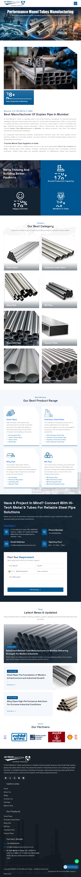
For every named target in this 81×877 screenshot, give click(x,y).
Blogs (6, 795)
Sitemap (7, 802)
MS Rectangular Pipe (54, 482)
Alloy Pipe (10, 461)
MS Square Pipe (52, 477)
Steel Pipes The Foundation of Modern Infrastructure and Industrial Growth (26, 676)
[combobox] (12, 571)
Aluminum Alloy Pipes (16, 480)
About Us (7, 792)
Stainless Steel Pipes (54, 419)
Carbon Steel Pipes (15, 437)
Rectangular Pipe (15, 435)
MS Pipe (48, 461)
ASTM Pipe (12, 442)
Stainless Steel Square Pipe (56, 437)
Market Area (8, 806)
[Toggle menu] (75, 3)
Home (6, 789)
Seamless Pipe (9, 830)
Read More (11, 685)
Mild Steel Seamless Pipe (55, 484)
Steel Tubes (13, 440)
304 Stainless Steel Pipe (55, 435)
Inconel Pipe (13, 477)
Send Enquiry (35, 590)
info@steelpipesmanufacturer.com (23, 545)
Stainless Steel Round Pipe (56, 440)
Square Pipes (9, 833)
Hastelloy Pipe (14, 482)
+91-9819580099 (55, 533)
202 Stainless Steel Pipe (55, 442)
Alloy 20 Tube (13, 484)
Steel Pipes (11, 419)
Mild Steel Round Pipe (54, 480)
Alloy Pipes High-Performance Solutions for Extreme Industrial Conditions (27, 703)
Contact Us (8, 799)
